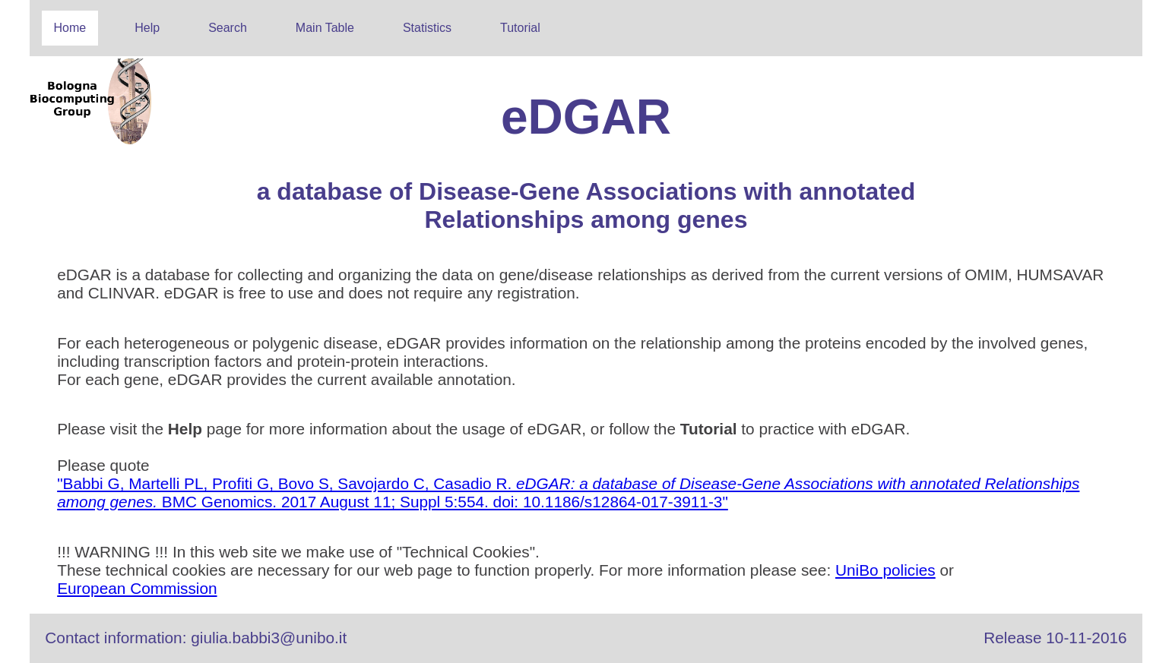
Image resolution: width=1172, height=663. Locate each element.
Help (147, 27)
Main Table (325, 27)
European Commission (137, 588)
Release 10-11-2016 (1055, 637)
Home (70, 27)
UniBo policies (885, 570)
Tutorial (520, 27)
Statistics (427, 27)
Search (227, 27)
